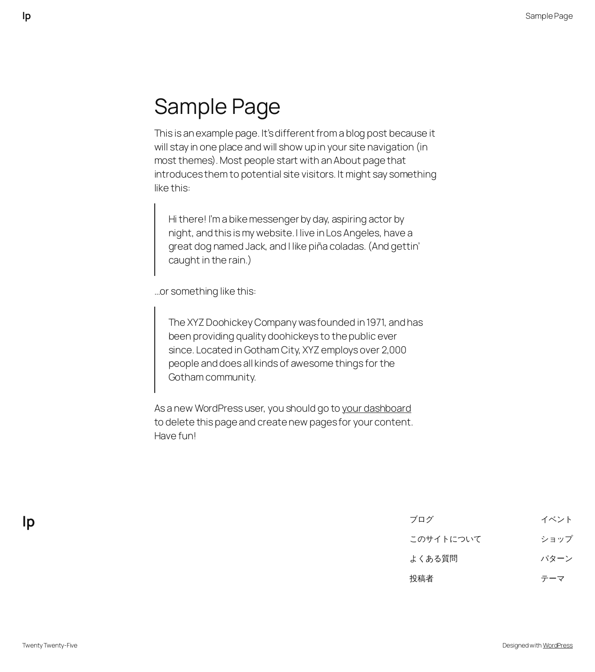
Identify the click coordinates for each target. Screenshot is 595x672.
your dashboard (376, 408)
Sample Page (549, 15)
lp (26, 15)
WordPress (558, 645)
